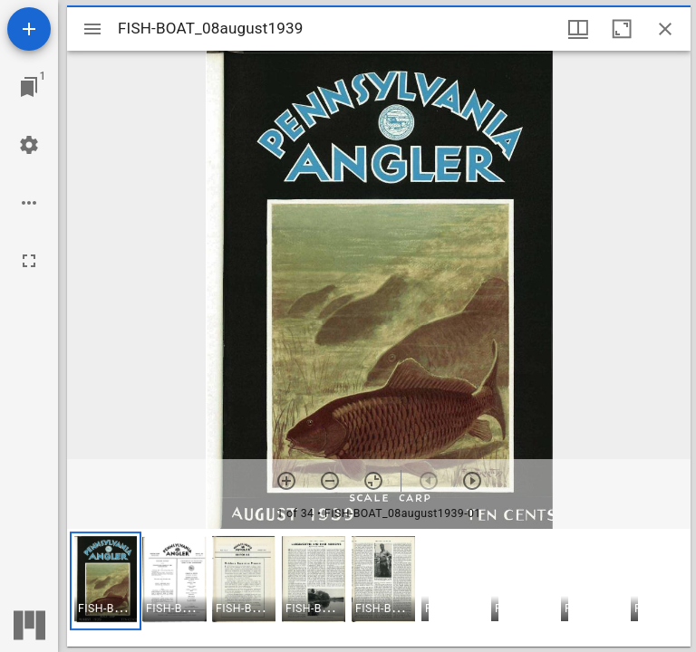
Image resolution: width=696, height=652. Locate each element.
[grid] (379, 588)
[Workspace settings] (29, 145)
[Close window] (665, 29)
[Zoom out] (330, 481)
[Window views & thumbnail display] (578, 29)
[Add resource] (29, 29)
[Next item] (472, 481)
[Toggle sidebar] (92, 29)
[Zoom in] (286, 481)
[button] (105, 581)
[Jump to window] (29, 87)
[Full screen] (29, 261)
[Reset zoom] (373, 481)
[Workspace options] (29, 203)
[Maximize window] (621, 29)
